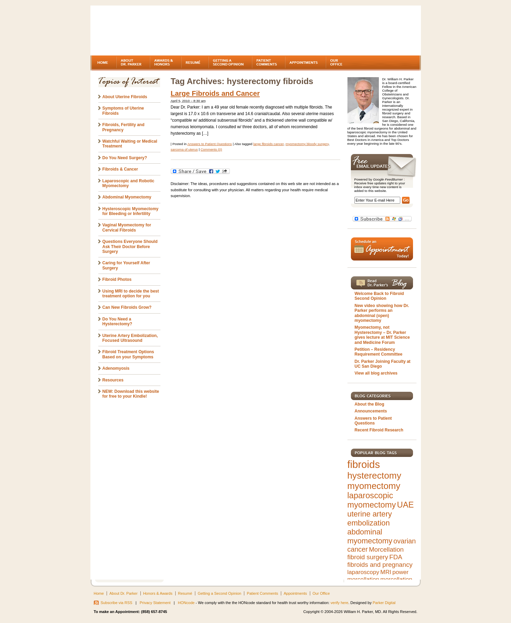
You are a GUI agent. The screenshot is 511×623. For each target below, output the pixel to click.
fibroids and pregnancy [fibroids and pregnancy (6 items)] (380, 564)
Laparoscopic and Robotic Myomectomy (128, 183)
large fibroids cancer (268, 144)
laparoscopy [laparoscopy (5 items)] (363, 572)
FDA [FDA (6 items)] (395, 557)
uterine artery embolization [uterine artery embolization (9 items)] (369, 518)
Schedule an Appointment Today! (382, 249)
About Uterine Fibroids (124, 96)
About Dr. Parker (123, 593)
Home (99, 593)
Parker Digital (384, 603)
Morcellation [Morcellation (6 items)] (386, 549)
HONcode (186, 603)
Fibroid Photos (117, 279)
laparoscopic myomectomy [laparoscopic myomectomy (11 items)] (371, 500)
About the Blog (369, 404)
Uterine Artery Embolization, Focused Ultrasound (130, 338)
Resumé (185, 593)
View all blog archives (376, 373)
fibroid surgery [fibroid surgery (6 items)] (367, 557)
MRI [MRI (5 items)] (385, 572)
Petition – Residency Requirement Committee (379, 352)
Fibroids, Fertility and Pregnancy (123, 127)
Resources (113, 380)
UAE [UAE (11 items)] (405, 504)
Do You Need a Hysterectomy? (117, 321)
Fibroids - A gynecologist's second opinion (150, 31)
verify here (339, 603)
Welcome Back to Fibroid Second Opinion (379, 296)
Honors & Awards (158, 593)
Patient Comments (262, 593)
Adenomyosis (116, 368)
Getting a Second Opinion (219, 593)
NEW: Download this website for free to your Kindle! (130, 394)
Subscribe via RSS (116, 603)
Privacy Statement (155, 603)
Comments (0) (211, 149)
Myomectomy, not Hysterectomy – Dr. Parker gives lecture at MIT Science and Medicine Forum (382, 335)
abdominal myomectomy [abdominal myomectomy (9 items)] (369, 536)
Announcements (371, 411)
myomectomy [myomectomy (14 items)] (374, 486)
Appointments (295, 593)
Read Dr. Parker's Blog (382, 282)
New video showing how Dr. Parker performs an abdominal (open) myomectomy (382, 313)
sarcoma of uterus (184, 149)
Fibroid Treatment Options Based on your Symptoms (128, 354)
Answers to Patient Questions (209, 144)
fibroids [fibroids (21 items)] (363, 464)
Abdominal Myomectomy (126, 197)
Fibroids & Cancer (120, 169)
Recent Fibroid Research (379, 430)
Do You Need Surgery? (124, 157)
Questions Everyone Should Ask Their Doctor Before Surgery (130, 246)
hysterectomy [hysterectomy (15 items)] (374, 475)
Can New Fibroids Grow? (127, 307)
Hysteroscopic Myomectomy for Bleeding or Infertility (130, 211)
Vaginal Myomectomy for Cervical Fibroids (126, 227)
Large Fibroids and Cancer (215, 93)
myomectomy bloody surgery (306, 144)
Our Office (321, 593)
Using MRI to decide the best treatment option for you (130, 293)
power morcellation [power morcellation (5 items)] (378, 576)
